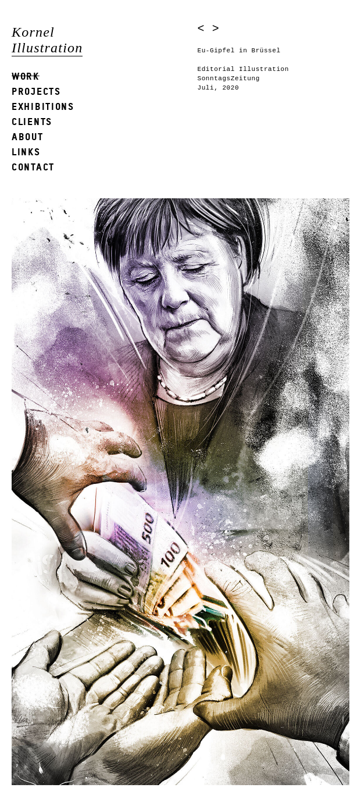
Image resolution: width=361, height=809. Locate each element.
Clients (32, 121)
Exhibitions (43, 106)
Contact (33, 167)
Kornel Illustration (47, 39)
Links (26, 151)
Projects (36, 91)
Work (26, 76)
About (28, 136)
